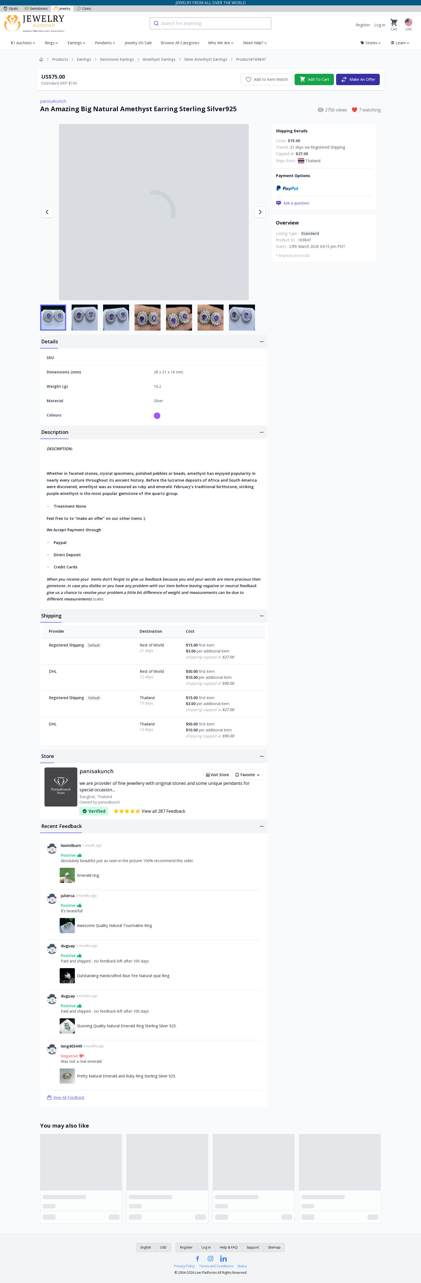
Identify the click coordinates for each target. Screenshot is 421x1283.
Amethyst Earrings (159, 59)
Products (60, 59)
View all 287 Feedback (149, 811)
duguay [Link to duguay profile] (68, 945)
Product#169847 (251, 59)
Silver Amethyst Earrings (205, 59)
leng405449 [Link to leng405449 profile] (71, 1046)
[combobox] (210, 23)
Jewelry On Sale (138, 42)
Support (253, 1247)
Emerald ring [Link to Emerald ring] (88, 875)
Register (363, 24)
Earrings (75, 42)
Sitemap (274, 1247)
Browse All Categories (180, 42)
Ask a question (292, 203)
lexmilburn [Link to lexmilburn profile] (71, 845)
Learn (400, 42)
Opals (10, 8)
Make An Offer (358, 79)
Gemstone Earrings (117, 59)
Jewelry (62, 8)
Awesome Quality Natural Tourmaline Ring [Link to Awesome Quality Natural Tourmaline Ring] (114, 925)
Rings (50, 42)
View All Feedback (65, 1097)
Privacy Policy (184, 1266)
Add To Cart (314, 79)
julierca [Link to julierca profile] (68, 895)
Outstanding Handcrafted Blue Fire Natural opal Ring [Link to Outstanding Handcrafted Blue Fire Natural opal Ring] (123, 975)
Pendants (103, 42)
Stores (371, 42)
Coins (84, 8)
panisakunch (53, 101)
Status (242, 1266)
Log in (379, 24)
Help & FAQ (229, 1247)
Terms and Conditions (216, 1266)
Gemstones (35, 8)
